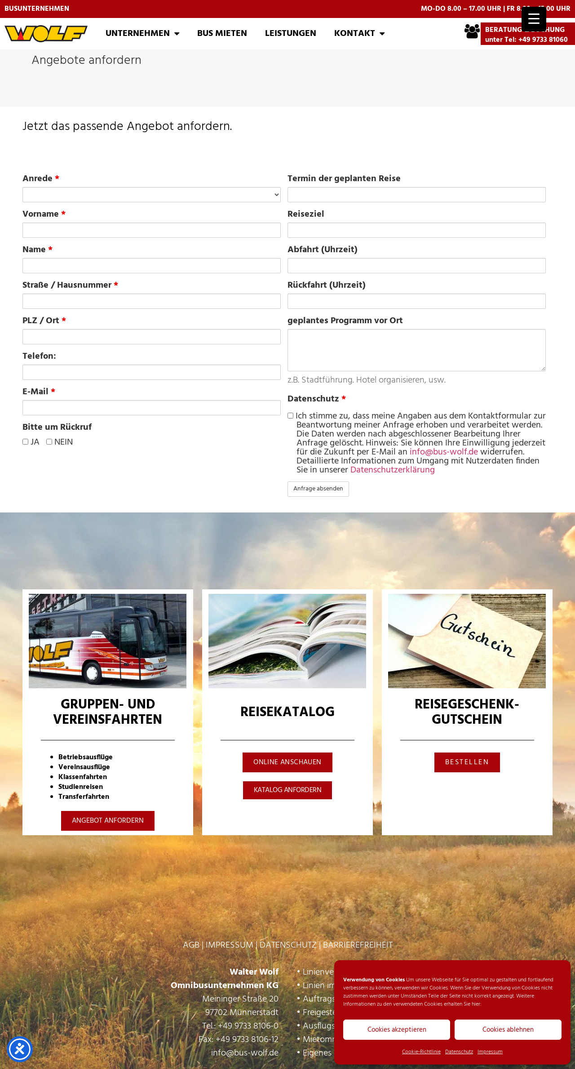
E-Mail (38, 392)
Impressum (490, 1051)
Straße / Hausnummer (70, 285)
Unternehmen (142, 34)
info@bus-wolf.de (444, 452)
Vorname (44, 214)
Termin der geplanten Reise (344, 178)
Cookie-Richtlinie (421, 1051)
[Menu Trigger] (534, 19)
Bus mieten (222, 34)
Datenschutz (459, 1051)
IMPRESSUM (229, 945)
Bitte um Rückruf (57, 427)
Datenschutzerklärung (392, 470)
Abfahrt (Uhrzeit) (323, 249)
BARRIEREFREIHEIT (358, 945)
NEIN (59, 442)
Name (37, 249)
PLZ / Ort (44, 320)
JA (31, 442)
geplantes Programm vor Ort (345, 320)
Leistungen (290, 34)
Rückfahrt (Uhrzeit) (327, 285)
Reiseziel (306, 214)
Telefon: (39, 356)
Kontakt (359, 34)
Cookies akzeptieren (396, 1029)
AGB (191, 945)
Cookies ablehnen (508, 1029)
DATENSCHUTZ (288, 945)
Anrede (40, 178)
